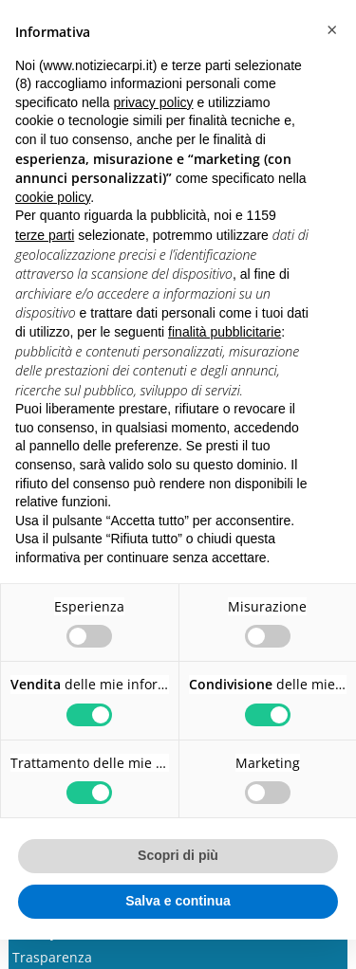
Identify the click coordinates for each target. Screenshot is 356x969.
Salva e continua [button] (177, 900)
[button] (331, 30)
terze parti (44, 235)
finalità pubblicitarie (224, 331)
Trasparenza (52, 957)
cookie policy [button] (52, 197)
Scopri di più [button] (178, 855)
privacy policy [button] (154, 102)
